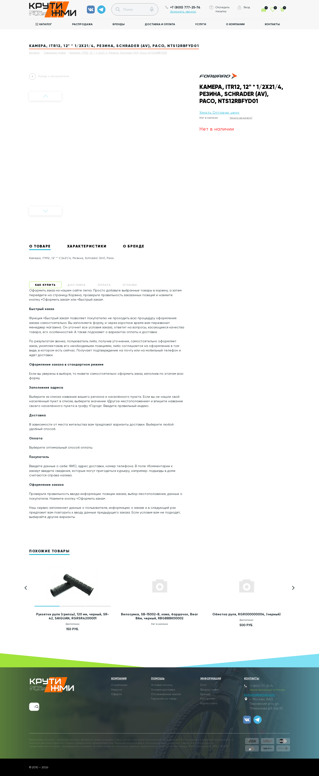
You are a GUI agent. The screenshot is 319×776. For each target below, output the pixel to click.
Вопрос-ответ (209, 689)
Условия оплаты (161, 685)
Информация (210, 678)
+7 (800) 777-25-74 (185, 7)
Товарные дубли (54, 52)
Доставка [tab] (76, 285)
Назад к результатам (53, 76)
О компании (235, 24)
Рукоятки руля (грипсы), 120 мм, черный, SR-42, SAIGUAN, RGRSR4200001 (72, 616)
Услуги (200, 24)
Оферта (116, 694)
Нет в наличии (208, 117)
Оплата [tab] (104, 285)
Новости (116, 689)
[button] (293, 588)
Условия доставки (163, 689)
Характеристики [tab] (86, 246)
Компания (119, 678)
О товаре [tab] (40, 246)
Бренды (118, 24)
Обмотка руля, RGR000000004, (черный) (246, 614)
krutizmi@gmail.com (259, 694)
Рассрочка (207, 698)
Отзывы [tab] (129, 285)
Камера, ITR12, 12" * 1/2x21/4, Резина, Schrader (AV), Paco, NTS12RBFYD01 (118, 52)
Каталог (45, 24)
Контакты (272, 24)
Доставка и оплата (160, 24)
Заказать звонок (183, 11)
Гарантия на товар (164, 698)
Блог (203, 685)
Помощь (158, 678)
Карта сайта (209, 703)
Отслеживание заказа (166, 694)
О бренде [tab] (133, 246)
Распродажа (82, 24)
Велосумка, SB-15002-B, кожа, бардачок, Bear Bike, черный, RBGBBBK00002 (159, 616)
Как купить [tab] (45, 285)
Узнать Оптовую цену (219, 112)
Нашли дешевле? (241, 117)
